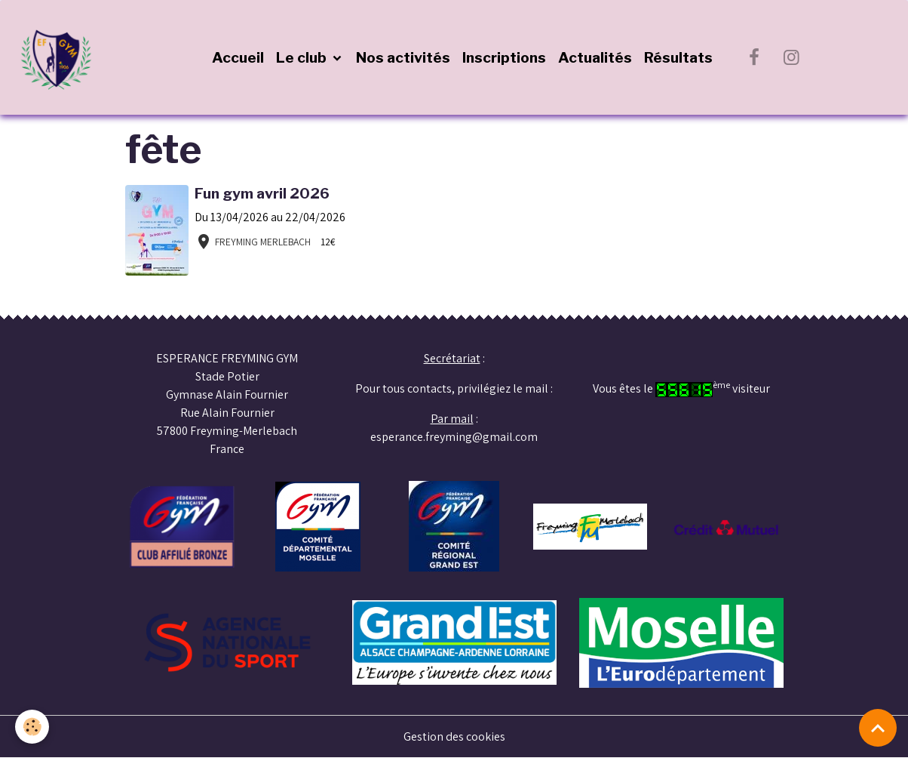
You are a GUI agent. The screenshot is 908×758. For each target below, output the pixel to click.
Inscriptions (504, 57)
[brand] (60, 57)
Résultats (678, 57)
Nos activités (403, 57)
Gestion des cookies (454, 736)
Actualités (595, 57)
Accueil (238, 57)
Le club (303, 57)
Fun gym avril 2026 (262, 193)
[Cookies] (32, 727)
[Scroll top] (878, 728)
